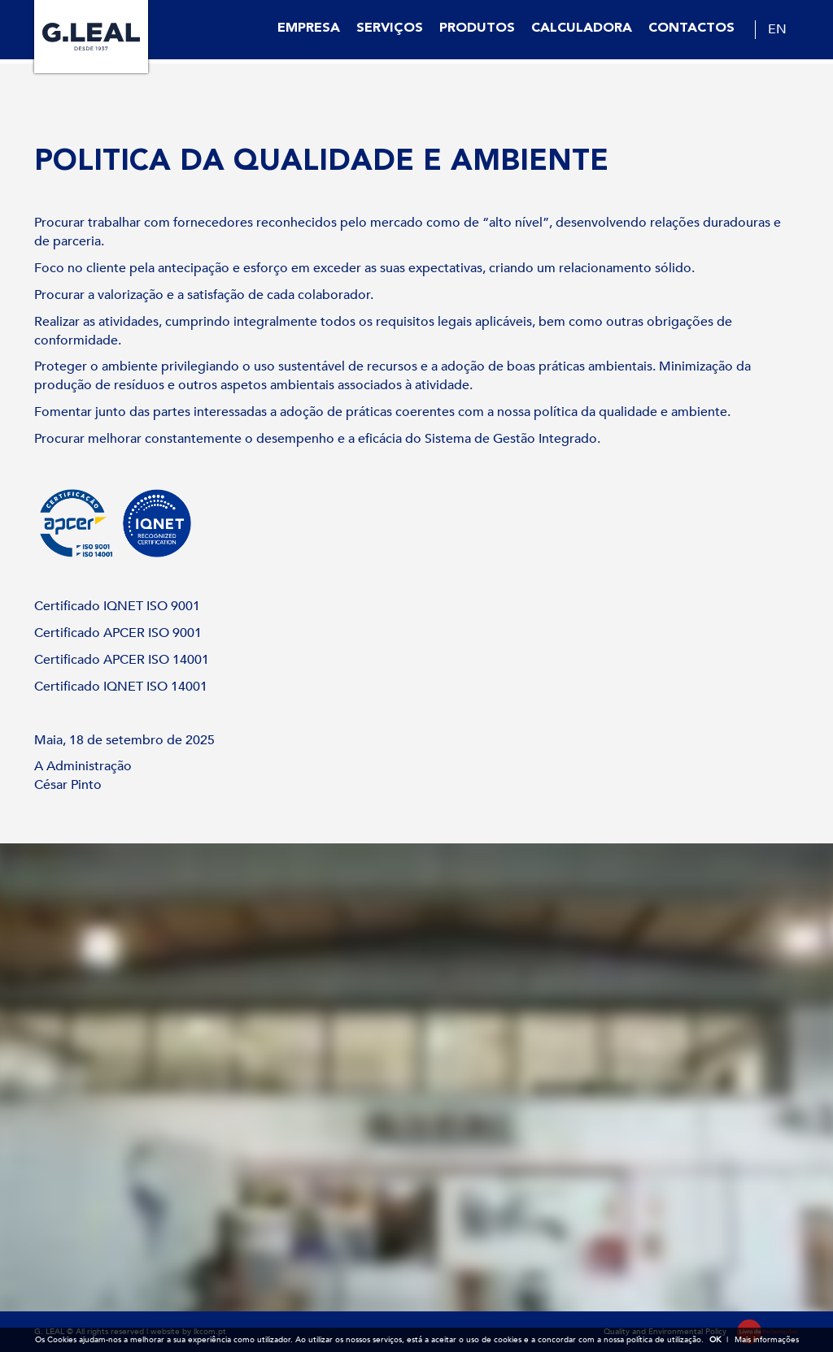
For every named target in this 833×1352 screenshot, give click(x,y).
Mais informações (767, 1340)
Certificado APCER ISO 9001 (118, 633)
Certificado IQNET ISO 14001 (120, 687)
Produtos (477, 28)
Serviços (389, 28)
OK (715, 1340)
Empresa (308, 28)
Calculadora (581, 28)
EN (777, 29)
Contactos (691, 28)
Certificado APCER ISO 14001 (121, 660)
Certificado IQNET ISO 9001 (117, 606)
